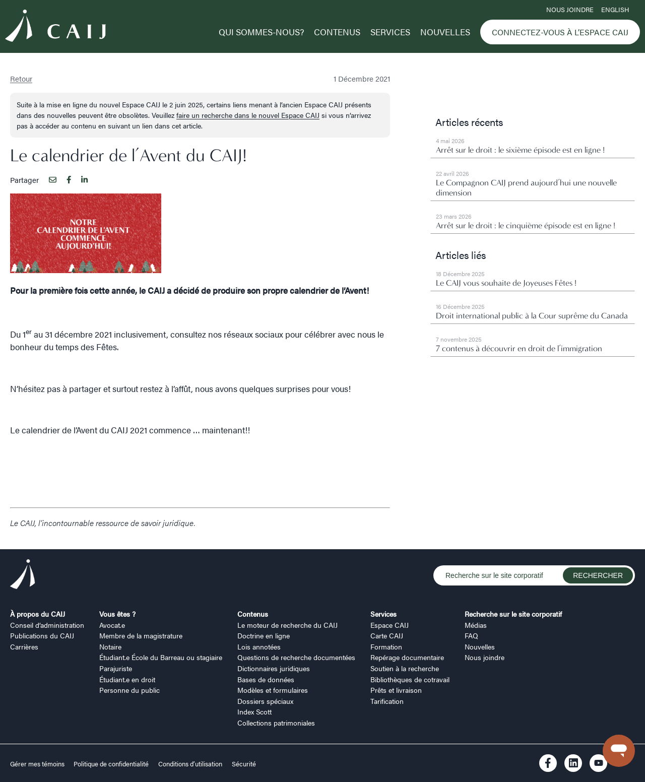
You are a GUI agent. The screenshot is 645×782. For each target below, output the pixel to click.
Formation (386, 646)
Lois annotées (259, 646)
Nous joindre (570, 9)
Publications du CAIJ (42, 635)
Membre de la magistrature (140, 635)
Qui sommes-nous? (261, 32)
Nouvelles (445, 32)
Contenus (337, 32)
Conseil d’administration (47, 625)
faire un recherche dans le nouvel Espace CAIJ (247, 115)
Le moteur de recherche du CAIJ (287, 625)
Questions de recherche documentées (296, 657)
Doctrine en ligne (263, 635)
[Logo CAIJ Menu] (55, 27)
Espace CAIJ (389, 625)
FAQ (471, 635)
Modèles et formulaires (272, 690)
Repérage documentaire (407, 657)
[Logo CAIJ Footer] (22, 575)
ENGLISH (615, 9)
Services (390, 32)
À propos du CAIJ (37, 614)
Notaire (110, 646)
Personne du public (129, 690)
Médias (476, 625)
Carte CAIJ (386, 635)
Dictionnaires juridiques (273, 668)
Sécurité (244, 763)
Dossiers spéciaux (265, 701)
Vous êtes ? (117, 614)
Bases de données (265, 679)
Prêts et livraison (396, 690)
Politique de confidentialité (111, 763)
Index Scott (254, 711)
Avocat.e (112, 625)
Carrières (24, 646)
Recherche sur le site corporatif (513, 614)
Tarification (387, 701)
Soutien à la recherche (404, 668)
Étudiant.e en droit (127, 679)
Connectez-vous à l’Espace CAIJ (560, 32)
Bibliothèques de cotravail (409, 679)
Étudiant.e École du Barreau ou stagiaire (160, 657)
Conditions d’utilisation (190, 763)
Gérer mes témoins (38, 763)
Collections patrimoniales (276, 723)
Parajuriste (115, 668)
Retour (21, 78)
